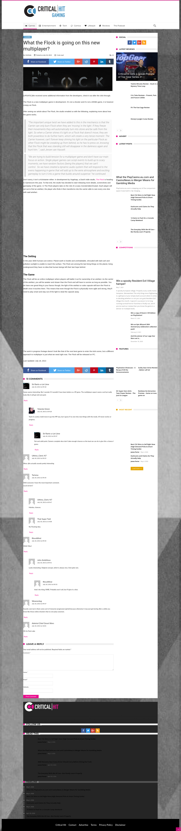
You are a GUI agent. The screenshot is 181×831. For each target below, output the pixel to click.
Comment (27, 653)
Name (25, 672)
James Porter (135, 452)
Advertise (83, 825)
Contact (72, 825)
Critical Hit (60, 825)
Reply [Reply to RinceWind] (26, 551)
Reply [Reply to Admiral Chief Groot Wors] (26, 637)
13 (113, 55)
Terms (94, 825)
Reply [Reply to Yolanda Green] (31, 425)
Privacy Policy (106, 825)
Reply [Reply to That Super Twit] (31, 532)
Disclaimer (120, 825)
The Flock (100, 179)
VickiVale (28, 55)
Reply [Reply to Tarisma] (26, 491)
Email (25, 679)
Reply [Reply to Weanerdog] (26, 617)
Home (25, 34)
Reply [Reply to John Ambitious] (31, 573)
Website (26, 687)
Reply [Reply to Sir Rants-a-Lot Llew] (26, 400)
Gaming (33, 34)
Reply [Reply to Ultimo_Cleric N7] (26, 469)
